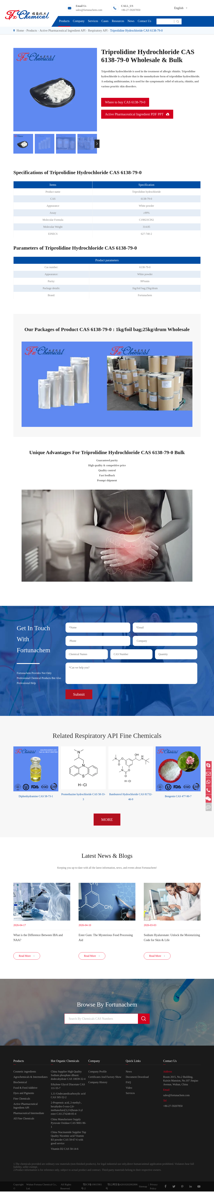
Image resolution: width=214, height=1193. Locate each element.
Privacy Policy (154, 1188)
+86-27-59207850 (130, 10)
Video (129, 1089)
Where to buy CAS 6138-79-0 (125, 102)
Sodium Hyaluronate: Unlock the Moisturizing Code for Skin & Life (172, 937)
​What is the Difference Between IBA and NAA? (38, 937)
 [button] (97, 143)
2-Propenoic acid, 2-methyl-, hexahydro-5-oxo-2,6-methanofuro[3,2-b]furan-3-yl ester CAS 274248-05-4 (67, 1110)
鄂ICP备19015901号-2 (91, 1188)
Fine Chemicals (21, 1100)
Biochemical (20, 1083)
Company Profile (97, 1072)
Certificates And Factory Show (104, 1078)
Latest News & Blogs (107, 854)
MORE (107, 818)
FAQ (128, 1083)
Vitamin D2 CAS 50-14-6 (64, 1150)
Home (20, 30)
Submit (79, 692)
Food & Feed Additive (25, 1089)
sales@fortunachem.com (89, 10)
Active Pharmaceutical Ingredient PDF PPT (137, 114)
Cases (105, 21)
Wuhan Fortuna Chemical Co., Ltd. (41, 1188)
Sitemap (143, 1188)
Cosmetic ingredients (24, 1072)
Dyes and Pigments (23, 1094)
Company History (97, 1083)
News (131, 21)
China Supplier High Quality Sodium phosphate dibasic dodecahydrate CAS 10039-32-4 (68, 1076)
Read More (27, 957)
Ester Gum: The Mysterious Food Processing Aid (106, 937)
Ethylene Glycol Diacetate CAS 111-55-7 (68, 1087)
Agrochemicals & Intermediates (30, 1078)
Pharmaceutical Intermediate (28, 1114)
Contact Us (144, 21)
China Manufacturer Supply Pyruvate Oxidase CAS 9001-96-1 (68, 1124)
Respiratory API (98, 30)
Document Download (137, 1078)
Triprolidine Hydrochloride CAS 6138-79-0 (136, 30)
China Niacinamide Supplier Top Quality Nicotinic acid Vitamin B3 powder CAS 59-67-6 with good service (68, 1139)
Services (93, 21)
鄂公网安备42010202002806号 (121, 1188)
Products (64, 21)
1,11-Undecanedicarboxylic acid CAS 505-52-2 (68, 1096)
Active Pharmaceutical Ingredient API (62, 30)
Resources (118, 21)
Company (79, 21)
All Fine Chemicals (23, 1120)
